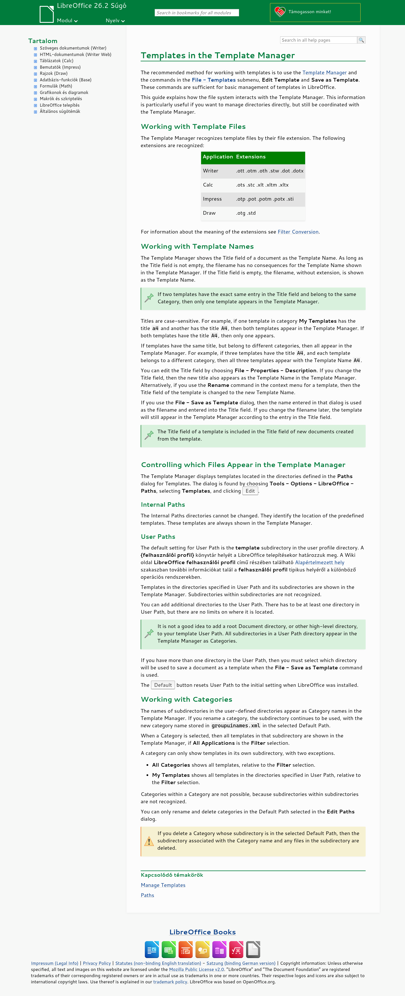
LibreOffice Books (202, 932)
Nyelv (112, 20)
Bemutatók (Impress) (60, 67)
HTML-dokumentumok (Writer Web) (76, 54)
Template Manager (324, 72)
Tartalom (43, 40)
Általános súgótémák (60, 111)
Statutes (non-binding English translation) (158, 963)
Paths (147, 895)
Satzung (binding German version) (241, 963)
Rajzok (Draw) (54, 73)
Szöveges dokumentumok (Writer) (73, 48)
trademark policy (170, 982)
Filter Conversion (298, 231)
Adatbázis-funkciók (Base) (66, 80)
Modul (64, 20)
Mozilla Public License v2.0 (196, 969)
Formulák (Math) (56, 86)
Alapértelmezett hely (320, 562)
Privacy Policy (97, 963)
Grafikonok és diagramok (64, 92)
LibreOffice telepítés (60, 105)
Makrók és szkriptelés (61, 99)
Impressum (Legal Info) (54, 963)
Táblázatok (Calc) (56, 61)
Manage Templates (163, 885)
